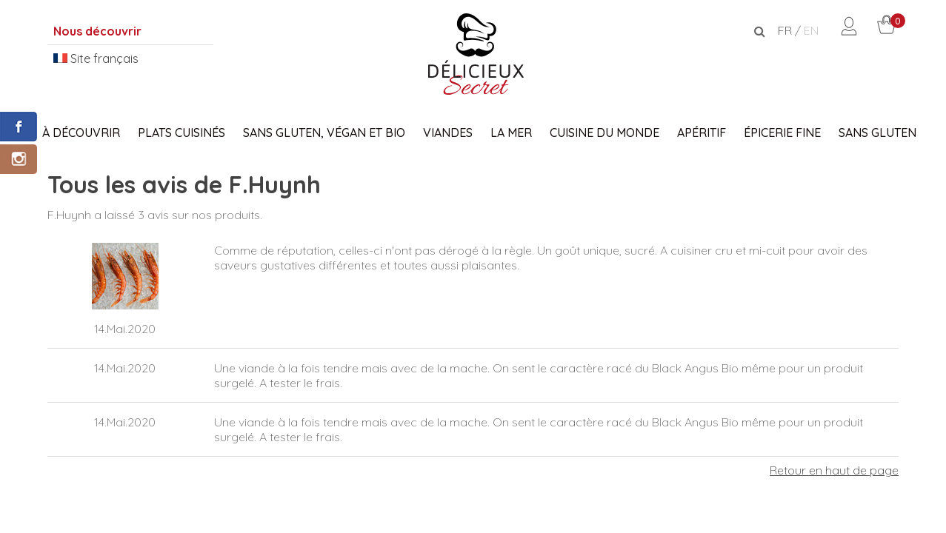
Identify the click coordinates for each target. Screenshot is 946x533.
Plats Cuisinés (181, 132)
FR (785, 30)
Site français (96, 58)
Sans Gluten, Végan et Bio (324, 132)
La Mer (511, 132)
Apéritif (701, 132)
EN (811, 30)
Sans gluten (877, 132)
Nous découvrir (97, 31)
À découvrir (81, 132)
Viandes (448, 132)
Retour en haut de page (834, 470)
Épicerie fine (782, 132)
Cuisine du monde (604, 132)
